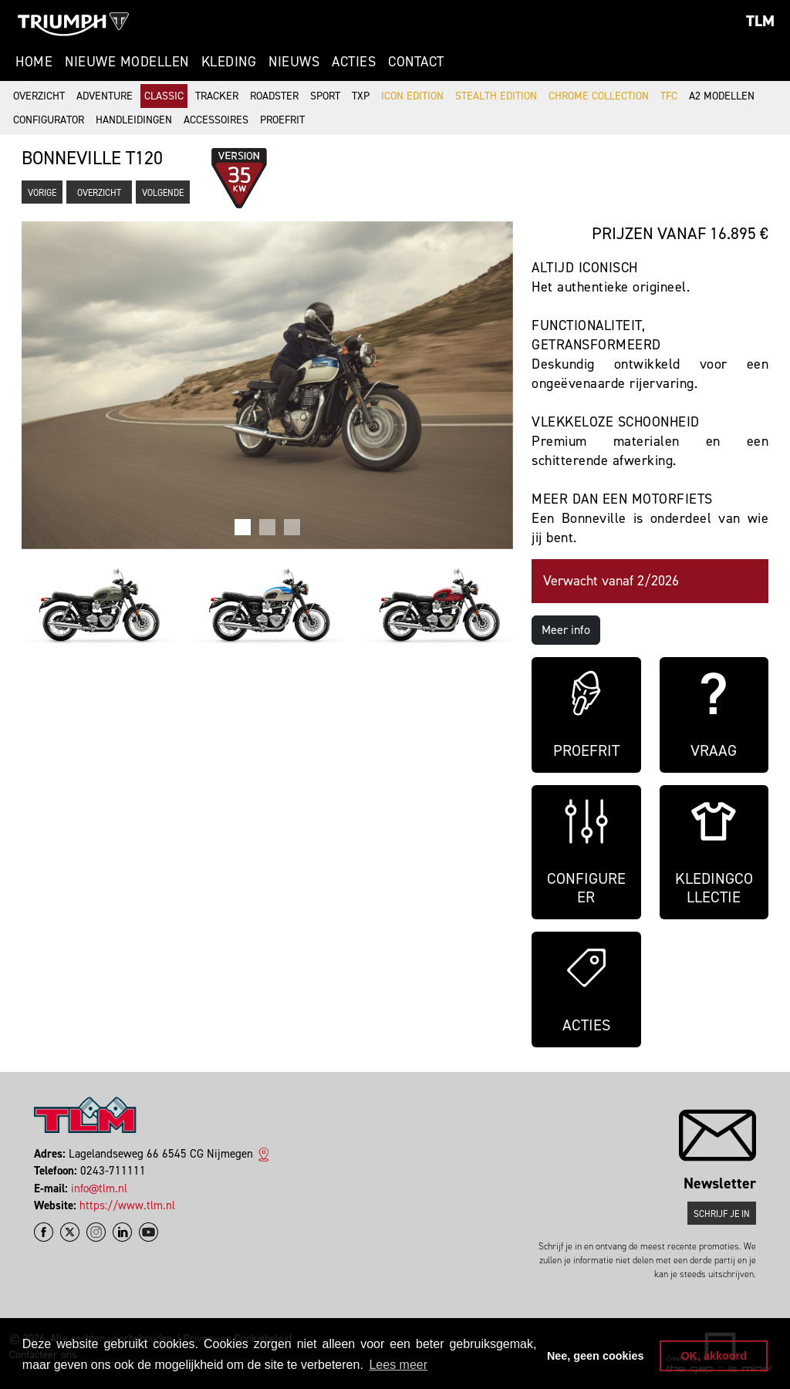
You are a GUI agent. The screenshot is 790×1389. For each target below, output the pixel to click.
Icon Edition (412, 96)
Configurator (48, 120)
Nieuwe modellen (127, 61)
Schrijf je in (722, 1214)
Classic (164, 96)
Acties (354, 61)
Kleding (229, 61)
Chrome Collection (599, 96)
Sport (325, 96)
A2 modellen (722, 96)
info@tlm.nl (99, 1188)
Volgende (163, 193)
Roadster (274, 96)
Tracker (216, 96)
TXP (361, 96)
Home (33, 61)
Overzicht (39, 96)
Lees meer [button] (398, 1364)
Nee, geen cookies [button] (595, 1356)
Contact (416, 61)
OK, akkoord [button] (713, 1356)
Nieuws (293, 61)
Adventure (104, 96)
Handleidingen (134, 120)
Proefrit (282, 120)
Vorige (42, 193)
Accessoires (216, 120)
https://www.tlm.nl (127, 1205)
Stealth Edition (496, 96)
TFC (668, 96)
